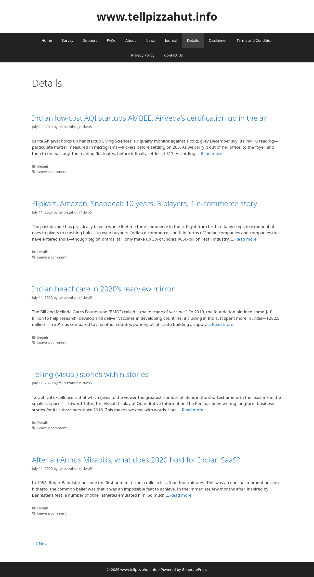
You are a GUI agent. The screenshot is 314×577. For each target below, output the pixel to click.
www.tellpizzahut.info (157, 16)
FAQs (111, 40)
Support (90, 40)
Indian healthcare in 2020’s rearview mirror (103, 289)
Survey (67, 40)
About (130, 40)
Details (193, 40)
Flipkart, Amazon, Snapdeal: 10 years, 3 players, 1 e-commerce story (144, 203)
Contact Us (173, 55)
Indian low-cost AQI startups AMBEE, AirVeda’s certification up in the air (150, 118)
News (150, 40)
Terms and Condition (255, 40)
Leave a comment (52, 171)
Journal (171, 40)
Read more (211, 153)
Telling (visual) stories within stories (90, 374)
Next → (46, 544)
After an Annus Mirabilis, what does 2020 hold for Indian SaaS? (136, 460)
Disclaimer (218, 40)
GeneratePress (194, 569)
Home (46, 40)
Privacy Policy (143, 55)
